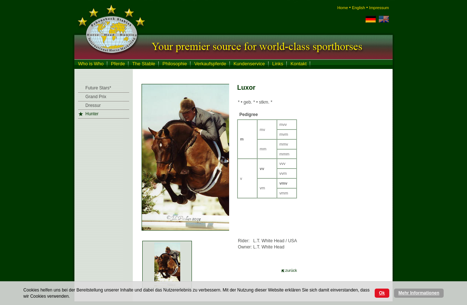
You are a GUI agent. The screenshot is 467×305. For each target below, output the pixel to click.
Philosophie (174, 63)
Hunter (92, 113)
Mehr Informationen (418, 293)
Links (277, 63)
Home (342, 7)
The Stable (143, 63)
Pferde (118, 63)
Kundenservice (249, 63)
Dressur (93, 105)
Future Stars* (98, 87)
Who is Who (91, 63)
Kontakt (298, 63)
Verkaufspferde (210, 63)
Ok (382, 293)
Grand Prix (95, 96)
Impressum (379, 7)
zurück (291, 270)
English (358, 7)
